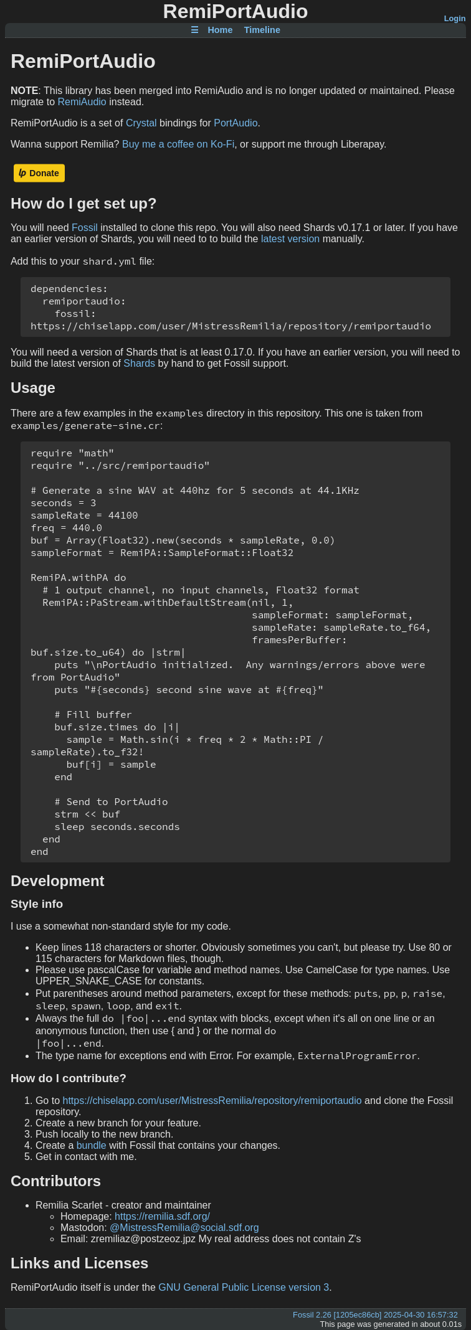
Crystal (141, 123)
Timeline (262, 30)
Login (455, 18)
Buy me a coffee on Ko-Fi (178, 144)
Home (219, 30)
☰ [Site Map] (195, 30)
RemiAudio (82, 102)
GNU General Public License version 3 (243, 1287)
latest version (290, 238)
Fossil (85, 227)
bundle (92, 1145)
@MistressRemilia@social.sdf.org (184, 1227)
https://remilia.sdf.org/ (162, 1216)
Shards (139, 363)
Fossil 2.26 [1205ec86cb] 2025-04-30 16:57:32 (375, 1314)
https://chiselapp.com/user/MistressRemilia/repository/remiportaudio (211, 1100)
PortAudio (235, 123)
